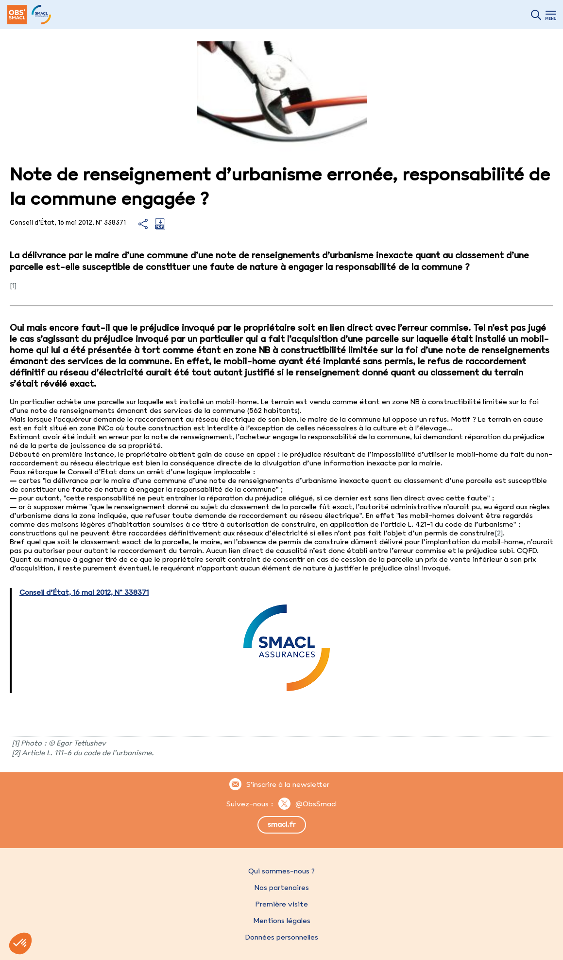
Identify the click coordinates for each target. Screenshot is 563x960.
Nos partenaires (282, 887)
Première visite (282, 904)
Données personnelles (281, 937)
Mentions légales (281, 920)
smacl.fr (281, 824)
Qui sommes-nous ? (281, 871)
